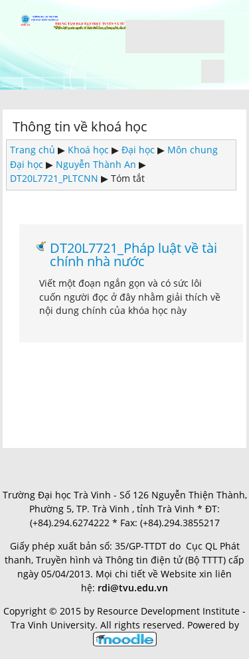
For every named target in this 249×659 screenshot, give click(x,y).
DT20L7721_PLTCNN (54, 178)
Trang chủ (32, 149)
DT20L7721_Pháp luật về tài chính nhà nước (133, 254)
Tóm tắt (128, 178)
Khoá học (88, 149)
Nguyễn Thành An (96, 164)
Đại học (138, 149)
